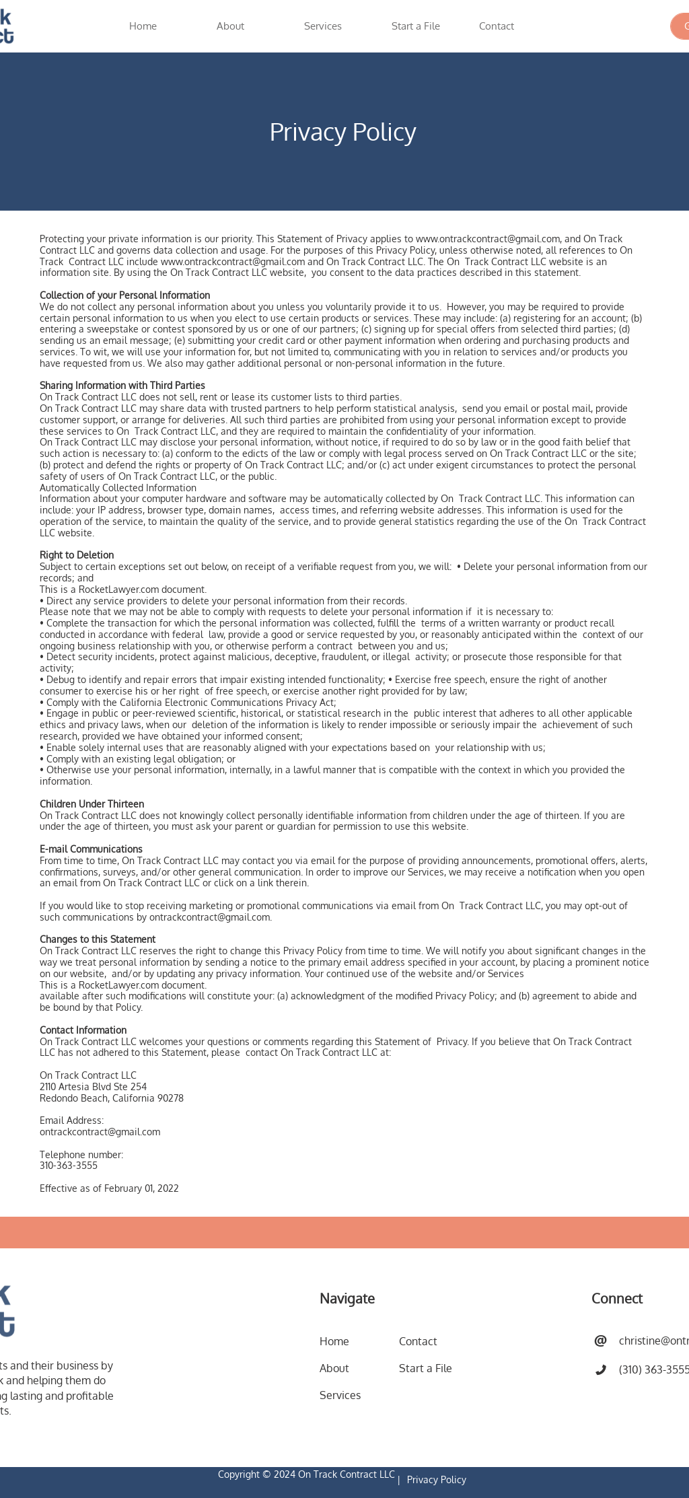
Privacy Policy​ (436, 1479)
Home (334, 1341)
